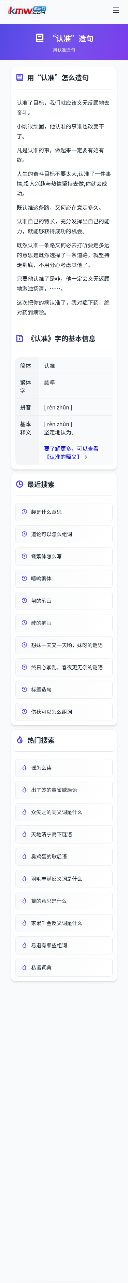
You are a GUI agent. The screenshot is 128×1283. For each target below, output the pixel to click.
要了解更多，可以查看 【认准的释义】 (71, 452)
